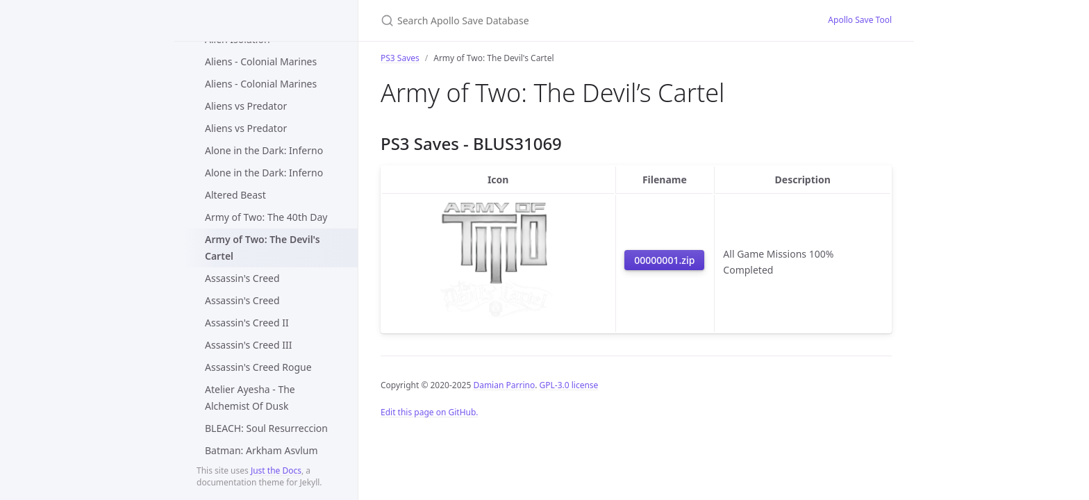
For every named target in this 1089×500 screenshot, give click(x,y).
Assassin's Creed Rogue (258, 367)
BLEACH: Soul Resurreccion (266, 428)
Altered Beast (235, 194)
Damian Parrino (504, 385)
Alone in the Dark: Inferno (264, 150)
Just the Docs (276, 470)
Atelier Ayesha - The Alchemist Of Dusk (250, 397)
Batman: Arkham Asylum (261, 450)
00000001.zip (664, 260)
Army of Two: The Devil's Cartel (262, 247)
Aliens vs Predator (246, 105)
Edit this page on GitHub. (430, 412)
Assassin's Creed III (248, 344)
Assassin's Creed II (247, 322)
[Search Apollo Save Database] (544, 20)
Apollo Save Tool (860, 20)
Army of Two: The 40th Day (266, 217)
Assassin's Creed (242, 278)
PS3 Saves (400, 58)
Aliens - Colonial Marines (261, 61)
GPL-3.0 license (569, 385)
